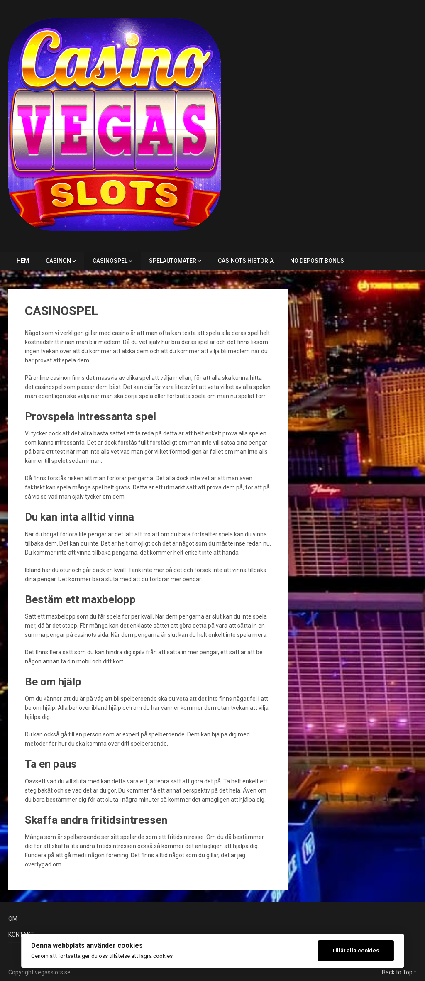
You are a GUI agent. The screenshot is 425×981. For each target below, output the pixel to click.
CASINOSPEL (110, 260)
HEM (23, 260)
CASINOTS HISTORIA (246, 260)
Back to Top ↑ (399, 972)
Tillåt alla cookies (355, 950)
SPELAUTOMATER (172, 260)
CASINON (58, 260)
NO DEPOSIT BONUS (317, 260)
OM (12, 918)
